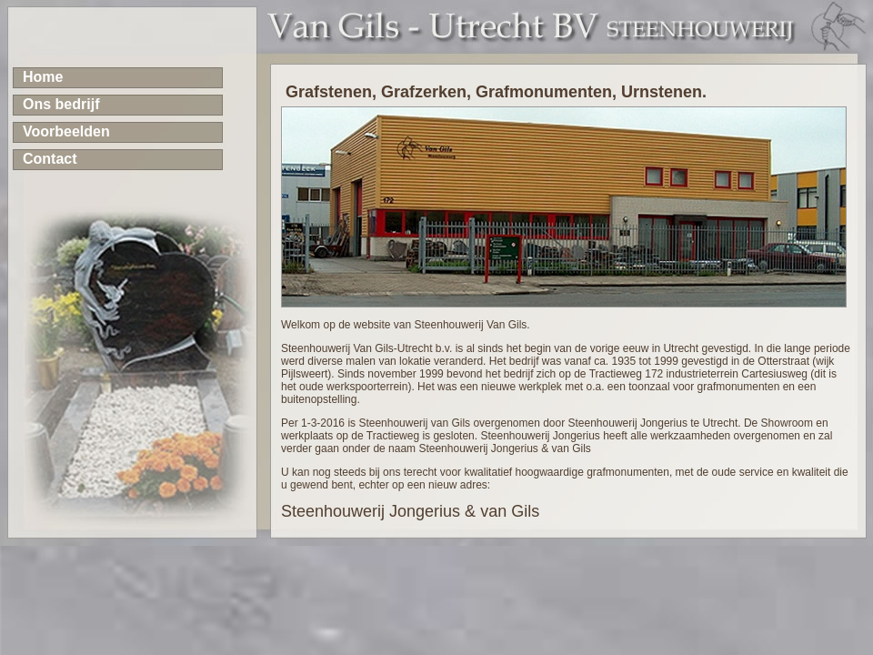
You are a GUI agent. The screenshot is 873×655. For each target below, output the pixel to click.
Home (43, 77)
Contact (50, 158)
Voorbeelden (66, 131)
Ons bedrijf (61, 104)
